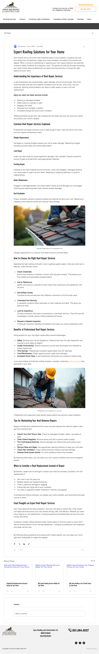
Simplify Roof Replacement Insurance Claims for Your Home (16, 584)
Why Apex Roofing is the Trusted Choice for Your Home (80, 584)
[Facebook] (80, 643)
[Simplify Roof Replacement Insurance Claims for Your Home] (18, 572)
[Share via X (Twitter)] (19, 544)
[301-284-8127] (85, 9)
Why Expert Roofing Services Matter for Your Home (49, 584)
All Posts (7, 33)
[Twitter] (84, 643)
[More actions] (84, 46)
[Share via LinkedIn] (24, 544)
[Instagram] (76, 643)
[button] (92, 33)
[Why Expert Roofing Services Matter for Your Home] (50, 572)
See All (93, 561)
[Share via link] (29, 544)
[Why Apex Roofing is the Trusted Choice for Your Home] (81, 572)
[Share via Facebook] (15, 544)
